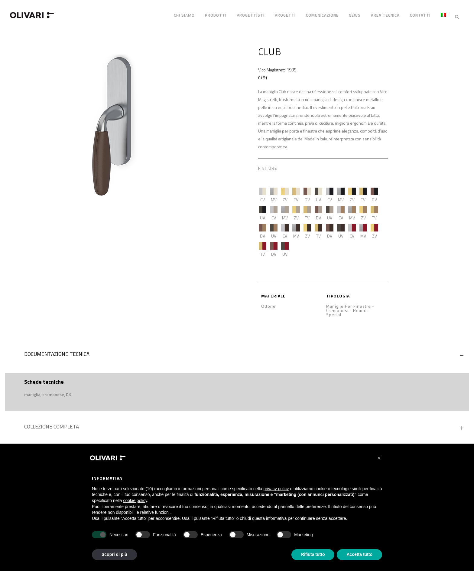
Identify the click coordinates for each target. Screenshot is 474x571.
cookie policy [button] (135, 500)
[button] (379, 458)
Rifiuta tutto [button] (313, 554)
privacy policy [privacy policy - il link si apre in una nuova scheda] (276, 488)
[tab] (237, 351)
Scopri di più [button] (114, 554)
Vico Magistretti (272, 65)
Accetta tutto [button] (359, 554)
